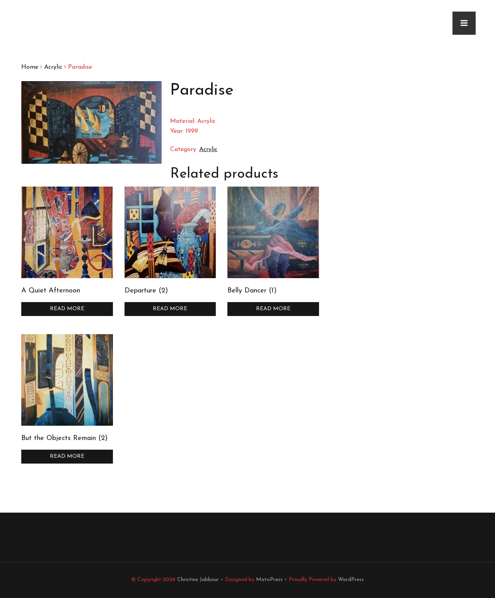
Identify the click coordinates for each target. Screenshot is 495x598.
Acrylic (53, 67)
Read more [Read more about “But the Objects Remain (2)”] (67, 456)
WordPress (351, 580)
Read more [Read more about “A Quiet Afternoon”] (67, 309)
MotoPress (269, 580)
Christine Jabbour (198, 580)
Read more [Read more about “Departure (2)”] (170, 309)
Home (29, 67)
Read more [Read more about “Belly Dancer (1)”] (273, 309)
